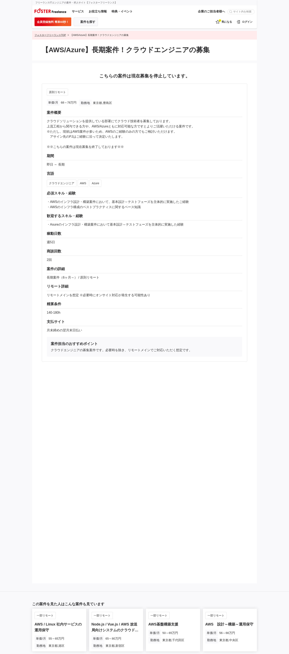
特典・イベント (122, 11)
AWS (83, 183)
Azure (95, 183)
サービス (78, 11)
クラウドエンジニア (61, 183)
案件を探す (87, 21)
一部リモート (45, 615)
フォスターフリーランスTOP (50, 35)
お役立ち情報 (98, 11)
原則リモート (57, 92)
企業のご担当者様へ (211, 11)
